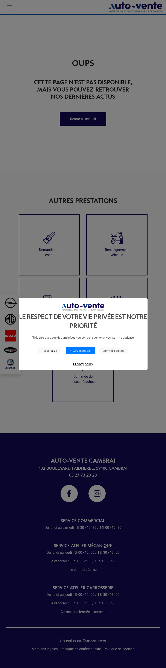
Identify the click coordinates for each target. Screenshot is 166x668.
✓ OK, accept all (80, 350)
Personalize (49, 350)
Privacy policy (83, 364)
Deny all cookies (113, 350)
